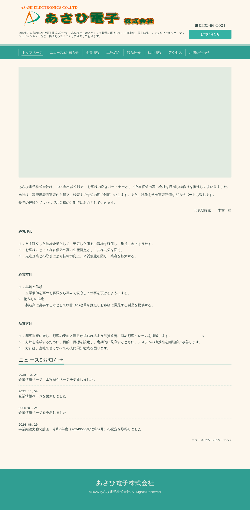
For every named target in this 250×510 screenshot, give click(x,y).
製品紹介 (134, 52)
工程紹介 (113, 52)
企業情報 (92, 52)
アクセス (175, 52)
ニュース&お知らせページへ (211, 440)
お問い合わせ (210, 34)
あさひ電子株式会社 (125, 483)
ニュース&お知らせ (64, 52)
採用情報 (154, 52)
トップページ (32, 52)
